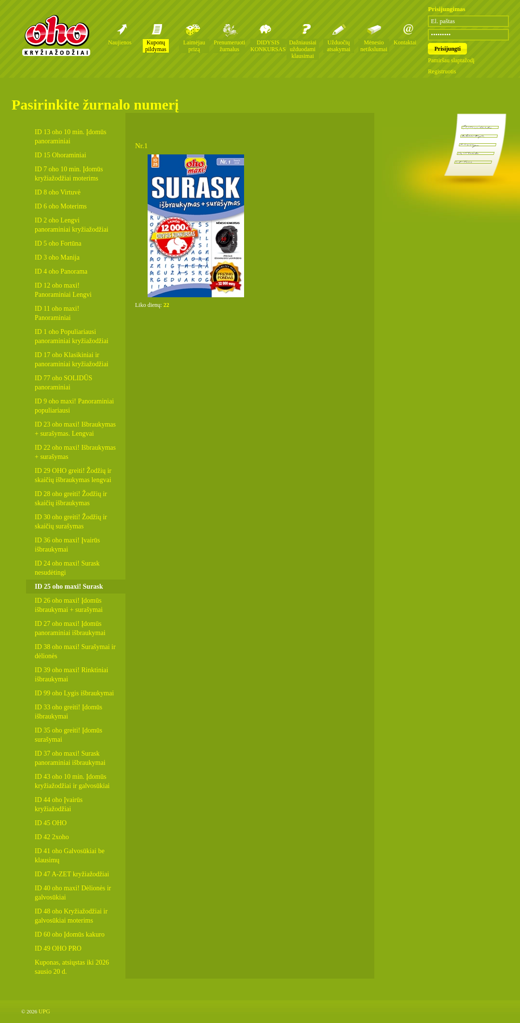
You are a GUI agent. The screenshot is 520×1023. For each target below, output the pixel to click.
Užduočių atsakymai (339, 46)
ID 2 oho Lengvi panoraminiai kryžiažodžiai (72, 225)
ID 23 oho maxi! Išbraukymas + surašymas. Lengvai (75, 429)
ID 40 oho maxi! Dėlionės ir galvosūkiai (73, 893)
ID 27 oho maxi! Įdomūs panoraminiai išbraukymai (70, 628)
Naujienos (120, 42)
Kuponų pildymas (155, 46)
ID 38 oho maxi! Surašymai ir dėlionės (75, 651)
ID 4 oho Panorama (61, 271)
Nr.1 (141, 146)
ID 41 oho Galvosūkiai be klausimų (70, 855)
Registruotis (442, 71)
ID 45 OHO (51, 823)
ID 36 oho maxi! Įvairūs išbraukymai (67, 545)
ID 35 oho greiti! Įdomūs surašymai (68, 735)
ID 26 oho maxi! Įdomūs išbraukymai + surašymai (69, 605)
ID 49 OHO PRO (58, 948)
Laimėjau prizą (194, 46)
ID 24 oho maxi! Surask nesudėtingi (67, 568)
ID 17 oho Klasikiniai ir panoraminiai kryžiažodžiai (72, 359)
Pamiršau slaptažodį (451, 60)
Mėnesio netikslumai (373, 46)
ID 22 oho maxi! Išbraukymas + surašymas (75, 452)
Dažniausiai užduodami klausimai (302, 49)
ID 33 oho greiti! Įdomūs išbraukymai (68, 712)
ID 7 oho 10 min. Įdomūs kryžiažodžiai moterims (69, 174)
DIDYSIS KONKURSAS (268, 46)
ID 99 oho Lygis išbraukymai (74, 693)
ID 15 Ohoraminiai (60, 155)
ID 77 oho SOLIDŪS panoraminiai (63, 382)
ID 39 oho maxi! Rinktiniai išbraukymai (71, 674)
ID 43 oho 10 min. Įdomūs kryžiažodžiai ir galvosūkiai (72, 781)
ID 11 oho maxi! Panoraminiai (57, 313)
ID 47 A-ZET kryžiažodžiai (72, 874)
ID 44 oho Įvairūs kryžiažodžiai (58, 804)
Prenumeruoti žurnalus (229, 46)
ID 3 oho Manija (57, 257)
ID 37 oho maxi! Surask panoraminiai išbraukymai (70, 758)
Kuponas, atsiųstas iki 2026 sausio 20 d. (72, 967)
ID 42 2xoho (52, 837)
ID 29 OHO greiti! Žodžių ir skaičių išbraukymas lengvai (73, 475)
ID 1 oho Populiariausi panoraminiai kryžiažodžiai (72, 336)
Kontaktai (405, 42)
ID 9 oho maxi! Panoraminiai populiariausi (74, 406)
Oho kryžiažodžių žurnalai (56, 35)
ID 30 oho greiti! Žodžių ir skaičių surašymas (71, 521)
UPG (44, 1011)
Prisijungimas (446, 9)
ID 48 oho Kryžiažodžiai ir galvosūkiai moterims (71, 916)
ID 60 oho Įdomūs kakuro (70, 934)
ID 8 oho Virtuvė (58, 192)
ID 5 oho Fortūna (58, 243)
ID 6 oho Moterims (61, 206)
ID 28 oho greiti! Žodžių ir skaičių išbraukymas (71, 498)
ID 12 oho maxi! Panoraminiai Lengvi (63, 290)
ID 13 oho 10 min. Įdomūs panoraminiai (71, 136)
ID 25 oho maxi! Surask (69, 586)
